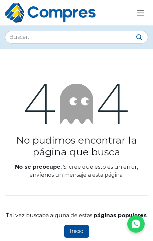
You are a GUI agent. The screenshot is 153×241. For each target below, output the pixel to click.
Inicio (77, 231)
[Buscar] (139, 38)
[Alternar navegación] (140, 12)
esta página (107, 175)
